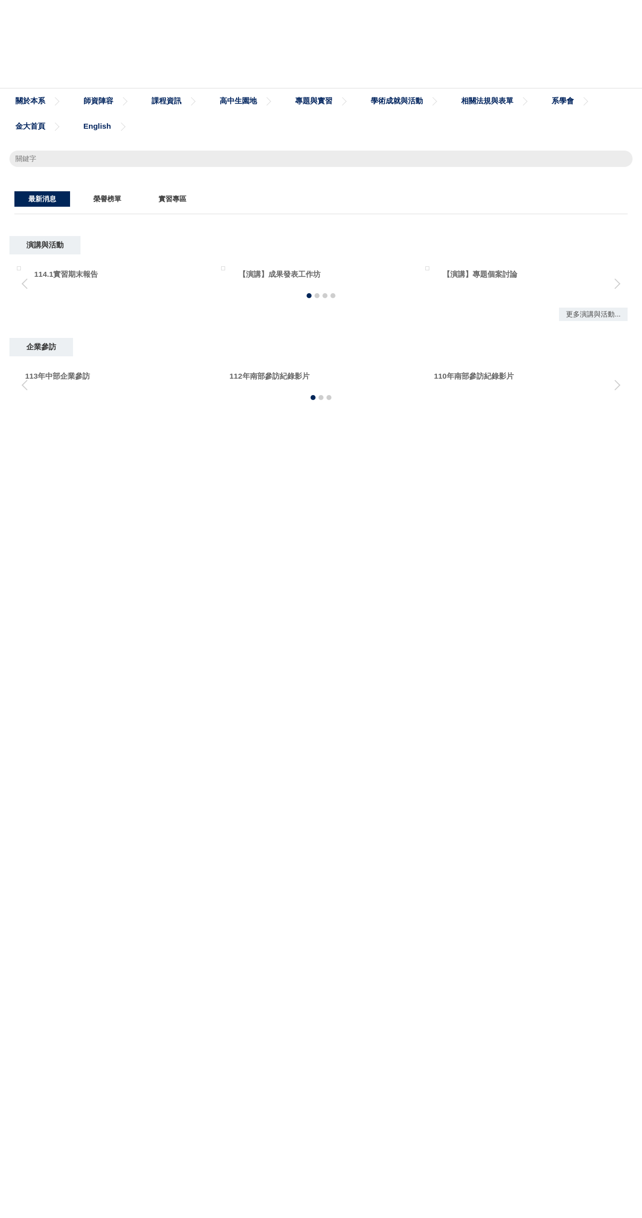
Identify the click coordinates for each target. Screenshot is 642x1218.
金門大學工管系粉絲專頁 (73, 985)
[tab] (471, 357)
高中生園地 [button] (238, 100)
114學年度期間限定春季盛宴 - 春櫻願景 (143, 420)
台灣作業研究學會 (266, 1017)
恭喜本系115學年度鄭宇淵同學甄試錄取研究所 (155, 485)
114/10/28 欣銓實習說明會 (122, 615)
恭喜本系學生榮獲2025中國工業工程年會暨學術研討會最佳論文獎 (187, 528)
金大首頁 (30, 126)
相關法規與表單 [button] (487, 100)
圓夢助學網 (255, 985)
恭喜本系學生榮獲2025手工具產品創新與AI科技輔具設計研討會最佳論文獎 (202, 507)
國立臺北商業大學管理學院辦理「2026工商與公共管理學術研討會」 (191, 463)
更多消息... (594, 642)
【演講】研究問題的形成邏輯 (562, 720)
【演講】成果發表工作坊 (146, 720)
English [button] (97, 126)
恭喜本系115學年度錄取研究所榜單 (136, 441)
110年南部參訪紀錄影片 (350, 863)
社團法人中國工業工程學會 (485, 1017)
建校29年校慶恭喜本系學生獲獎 (130, 572)
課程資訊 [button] (166, 100)
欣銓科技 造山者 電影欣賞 (121, 594)
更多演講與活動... (593, 802)
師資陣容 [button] (98, 100)
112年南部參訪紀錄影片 (145, 863)
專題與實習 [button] (313, 100)
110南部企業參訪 (543, 863)
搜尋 (619, 158)
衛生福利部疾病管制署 (478, 985)
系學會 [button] (563, 100)
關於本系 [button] (30, 100)
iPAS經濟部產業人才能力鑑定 (82, 1017)
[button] (21, 272)
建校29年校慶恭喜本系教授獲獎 (130, 550)
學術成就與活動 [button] (397, 100)
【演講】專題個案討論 (347, 720)
